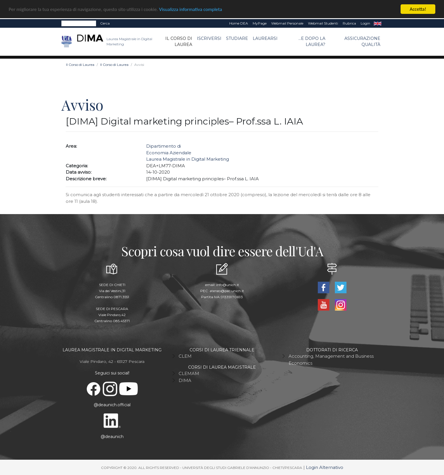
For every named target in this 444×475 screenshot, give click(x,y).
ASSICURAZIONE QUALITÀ (362, 41)
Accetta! (418, 9)
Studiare (237, 38)
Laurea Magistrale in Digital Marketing (187, 159)
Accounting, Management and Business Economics (331, 359)
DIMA (185, 380)
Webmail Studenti (323, 23)
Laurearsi (265, 38)
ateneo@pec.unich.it (227, 291)
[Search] (78, 23)
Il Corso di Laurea (178, 41)
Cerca (105, 23)
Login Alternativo (324, 467)
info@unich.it (227, 285)
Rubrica (349, 23)
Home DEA (238, 23)
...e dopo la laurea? (311, 41)
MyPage (260, 23)
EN (378, 23)
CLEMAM (189, 373)
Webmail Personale (287, 23)
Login (365, 23)
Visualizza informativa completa (190, 9)
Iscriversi (209, 38)
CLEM (185, 356)
